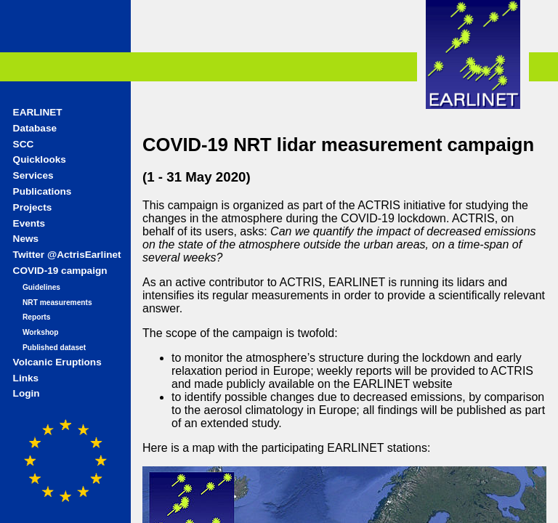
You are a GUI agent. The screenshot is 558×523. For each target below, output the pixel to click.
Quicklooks (39, 159)
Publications (42, 191)
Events (29, 223)
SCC (23, 144)
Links (26, 378)
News (26, 238)
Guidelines (41, 287)
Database (35, 128)
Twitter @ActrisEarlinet (67, 254)
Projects (32, 207)
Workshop (41, 332)
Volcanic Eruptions (57, 362)
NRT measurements (57, 303)
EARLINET (37, 112)
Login (26, 393)
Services (33, 175)
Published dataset (54, 348)
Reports (37, 317)
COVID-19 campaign (60, 270)
